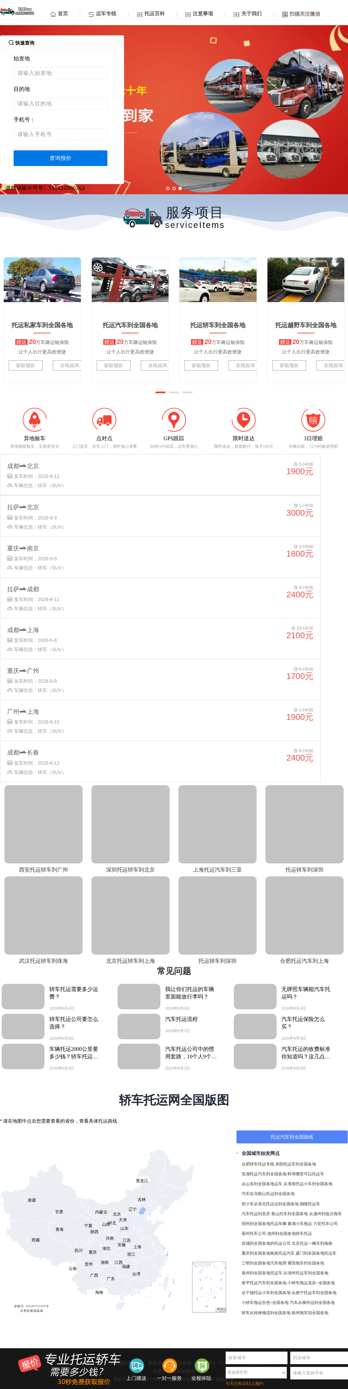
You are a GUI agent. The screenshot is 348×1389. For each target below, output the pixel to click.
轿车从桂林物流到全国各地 (266, 1312)
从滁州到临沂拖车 (325, 1213)
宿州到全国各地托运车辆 (264, 1223)
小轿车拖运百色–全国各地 (265, 1302)
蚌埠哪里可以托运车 (306, 1174)
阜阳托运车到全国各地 (295, 1164)
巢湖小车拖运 (300, 1223)
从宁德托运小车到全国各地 (266, 1292)
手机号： (24, 119)
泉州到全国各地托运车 (262, 1273)
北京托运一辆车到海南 (312, 1243)
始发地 (22, 58)
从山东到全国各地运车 (262, 1183)
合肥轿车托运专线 (258, 1164)
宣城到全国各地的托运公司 (266, 1243)
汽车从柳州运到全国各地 (312, 1302)
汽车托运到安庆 (256, 1213)
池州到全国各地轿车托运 (289, 1233)
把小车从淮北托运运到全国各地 (270, 1204)
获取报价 (25, 365)
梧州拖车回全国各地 (310, 1312)
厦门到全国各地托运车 (316, 1253)
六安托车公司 (325, 1223)
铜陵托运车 (310, 1204)
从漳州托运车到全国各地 (305, 1273)
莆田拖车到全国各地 (306, 1263)
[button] (160, 392)
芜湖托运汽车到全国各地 (264, 1174)
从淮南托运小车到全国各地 (307, 1183)
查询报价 (60, 158)
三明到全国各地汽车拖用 (264, 1263)
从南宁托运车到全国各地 (314, 1292)
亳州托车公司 (254, 1233)
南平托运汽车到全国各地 (264, 1282)
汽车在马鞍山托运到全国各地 (268, 1193)
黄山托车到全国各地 (289, 1213)
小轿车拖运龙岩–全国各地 (311, 1282)
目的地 (22, 89)
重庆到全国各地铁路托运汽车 (268, 1253)
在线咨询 (69, 365)
